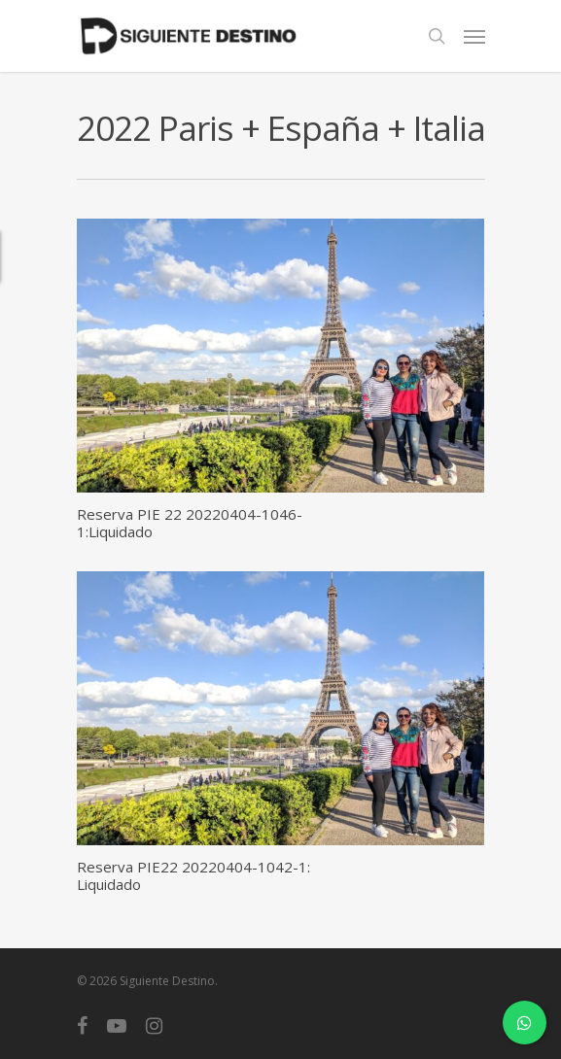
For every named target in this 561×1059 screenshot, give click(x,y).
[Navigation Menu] (474, 36)
